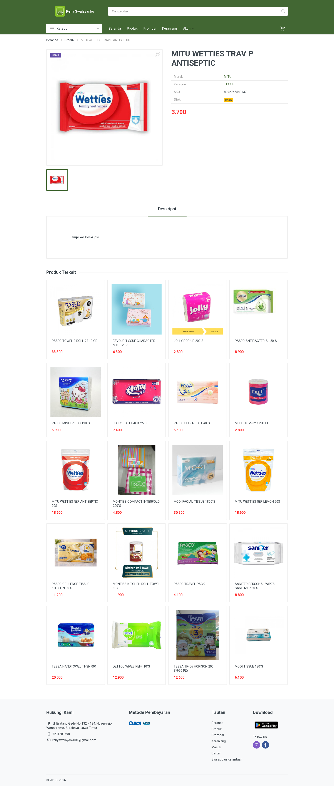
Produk (69, 40)
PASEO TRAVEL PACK (189, 584)
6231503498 (61, 734)
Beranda (52, 40)
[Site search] (193, 11)
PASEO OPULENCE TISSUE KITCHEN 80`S (70, 586)
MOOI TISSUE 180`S (249, 666)
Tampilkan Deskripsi (84, 237)
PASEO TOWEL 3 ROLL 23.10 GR (74, 341)
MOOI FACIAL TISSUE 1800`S (194, 502)
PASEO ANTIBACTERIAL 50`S (256, 341)
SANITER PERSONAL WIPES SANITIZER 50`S (255, 586)
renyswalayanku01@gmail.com (74, 740)
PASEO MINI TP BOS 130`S (71, 423)
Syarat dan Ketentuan (227, 759)
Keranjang (219, 741)
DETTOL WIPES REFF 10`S (131, 666)
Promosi (218, 735)
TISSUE (229, 84)
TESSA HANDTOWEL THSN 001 (74, 666)
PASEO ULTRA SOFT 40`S (192, 423)
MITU (227, 77)
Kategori (74, 28)
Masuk (216, 747)
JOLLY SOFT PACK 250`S (131, 423)
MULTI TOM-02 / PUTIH (251, 423)
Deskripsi (167, 208)
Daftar (216, 753)
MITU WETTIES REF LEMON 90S (257, 502)
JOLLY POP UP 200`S (189, 341)
